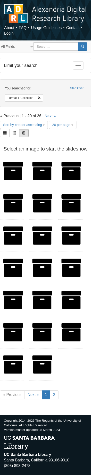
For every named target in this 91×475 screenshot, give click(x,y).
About (9, 28)
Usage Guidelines (46, 28)
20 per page (62, 125)
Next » (50, 116)
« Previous (12, 395)
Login (9, 33)
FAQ (22, 28)
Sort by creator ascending (24, 125)
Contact (73, 28)
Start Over (76, 88)
